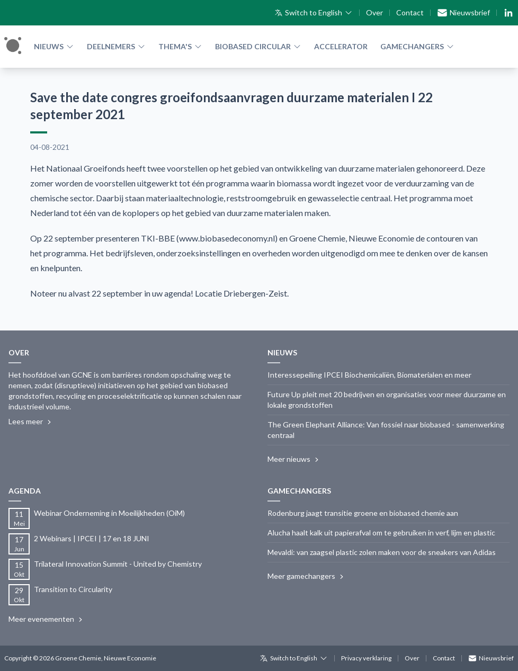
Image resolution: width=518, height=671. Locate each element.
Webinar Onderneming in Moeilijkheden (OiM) (109, 512)
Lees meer (30, 421)
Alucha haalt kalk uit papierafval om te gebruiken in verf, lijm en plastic (381, 532)
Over (374, 12)
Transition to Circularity (73, 589)
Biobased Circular (258, 46)
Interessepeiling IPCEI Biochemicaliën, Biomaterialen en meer (369, 374)
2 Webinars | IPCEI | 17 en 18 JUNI (91, 538)
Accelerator (341, 46)
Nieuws (54, 46)
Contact (410, 12)
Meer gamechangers (306, 576)
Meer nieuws (294, 459)
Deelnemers (116, 46)
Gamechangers (417, 46)
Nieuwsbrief (463, 12)
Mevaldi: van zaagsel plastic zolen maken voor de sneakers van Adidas (381, 552)
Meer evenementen (46, 619)
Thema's (180, 46)
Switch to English (313, 12)
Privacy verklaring (366, 658)
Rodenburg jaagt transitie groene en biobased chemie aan (362, 512)
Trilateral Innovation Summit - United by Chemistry (118, 563)
